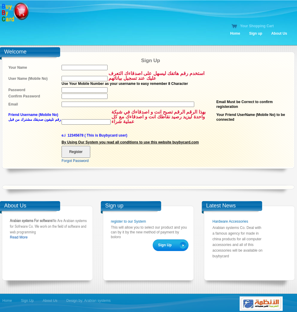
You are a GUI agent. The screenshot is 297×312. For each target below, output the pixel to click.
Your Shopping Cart (257, 26)
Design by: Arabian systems (88, 301)
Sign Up (27, 301)
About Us (279, 33)
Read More (18, 237)
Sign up (255, 33)
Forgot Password (75, 161)
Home (235, 33)
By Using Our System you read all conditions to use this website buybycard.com (130, 142)
